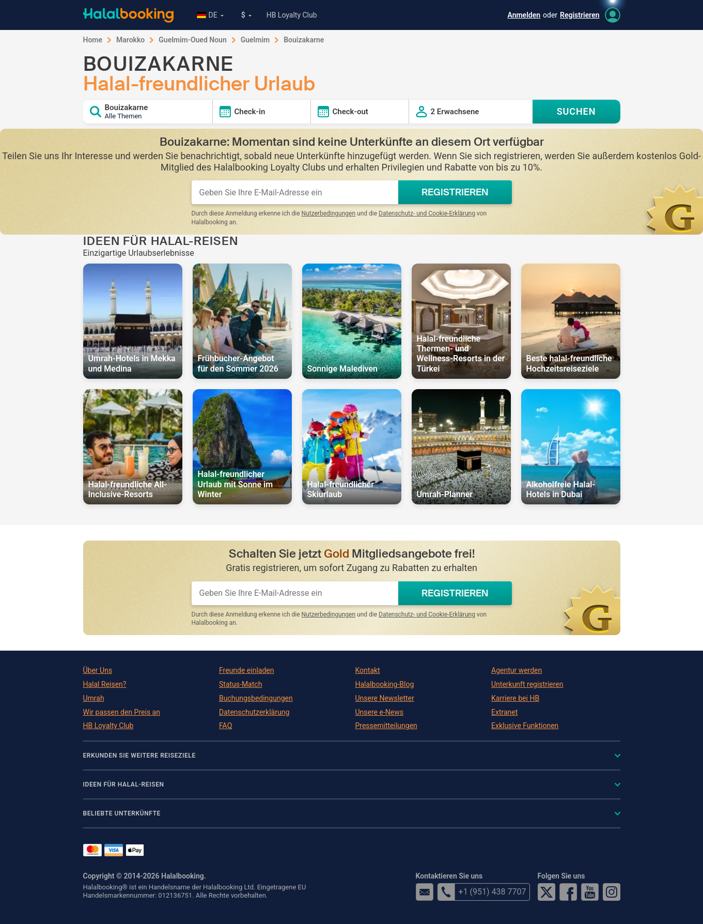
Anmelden (523, 15)
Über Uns (98, 670)
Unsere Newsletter (384, 698)
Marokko (130, 40)
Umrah (93, 698)
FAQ (225, 725)
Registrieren (579, 15)
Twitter (546, 892)
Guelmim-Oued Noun (192, 40)
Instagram (611, 892)
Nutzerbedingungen (329, 213)
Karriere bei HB (515, 698)
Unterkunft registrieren (527, 684)
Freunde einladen (246, 670)
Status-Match (240, 684)
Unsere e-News (379, 712)
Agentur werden (516, 670)
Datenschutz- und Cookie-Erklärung (427, 213)
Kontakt (367, 670)
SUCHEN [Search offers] (576, 111)
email (424, 892)
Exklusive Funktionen (524, 725)
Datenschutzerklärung (254, 712)
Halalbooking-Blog (384, 684)
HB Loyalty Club (292, 15)
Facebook (568, 892)
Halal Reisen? (105, 684)
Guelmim (255, 40)
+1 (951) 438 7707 (482, 892)
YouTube (590, 892)
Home (93, 40)
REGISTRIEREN (454, 192)
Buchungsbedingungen (256, 698)
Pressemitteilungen (386, 725)
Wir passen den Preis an (121, 712)
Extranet (504, 712)
